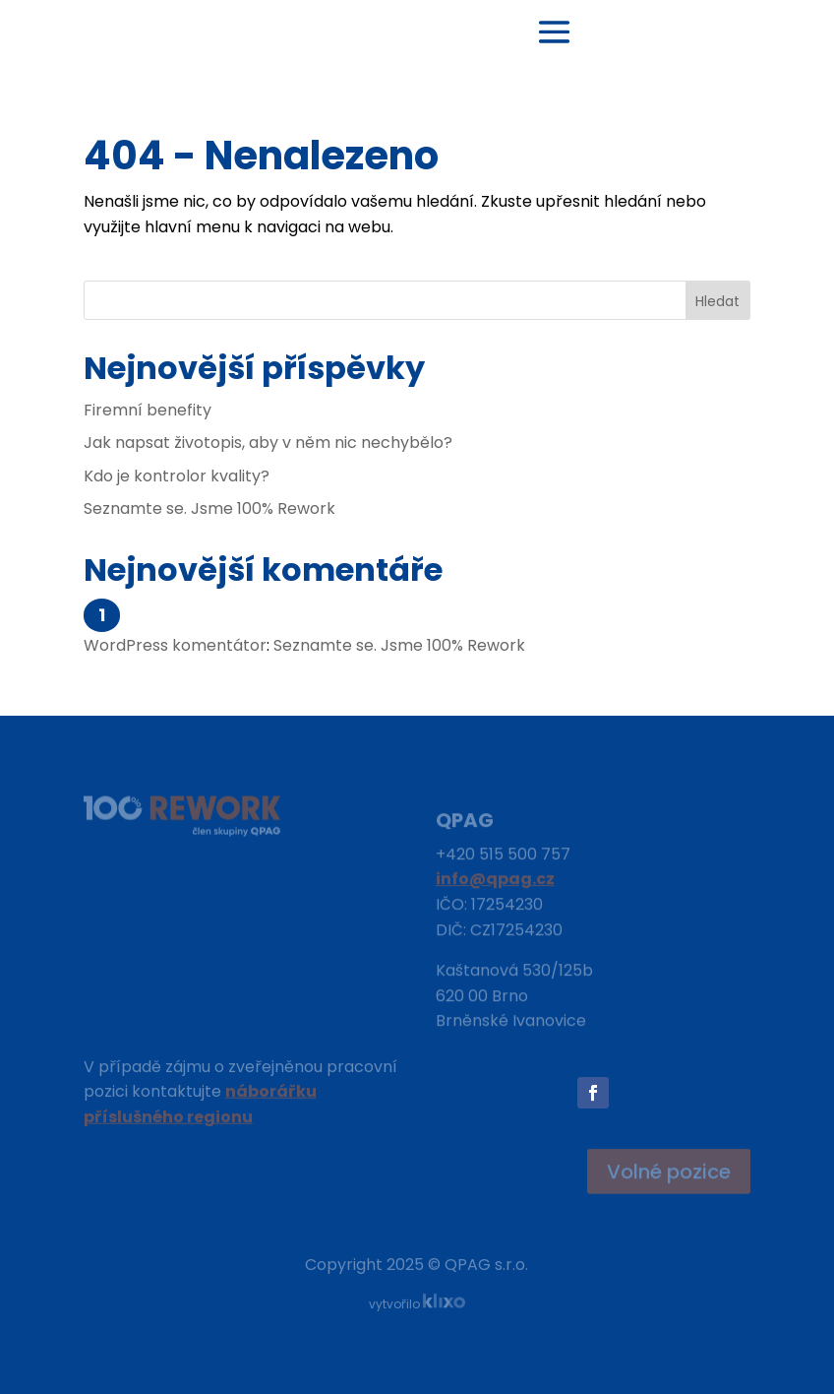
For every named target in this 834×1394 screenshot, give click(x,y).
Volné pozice (669, 1172)
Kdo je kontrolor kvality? (176, 476)
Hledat (717, 301)
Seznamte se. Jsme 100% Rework (209, 508)
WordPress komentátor (175, 645)
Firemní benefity (147, 410)
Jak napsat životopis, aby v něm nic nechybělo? (268, 442)
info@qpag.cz (495, 882)
